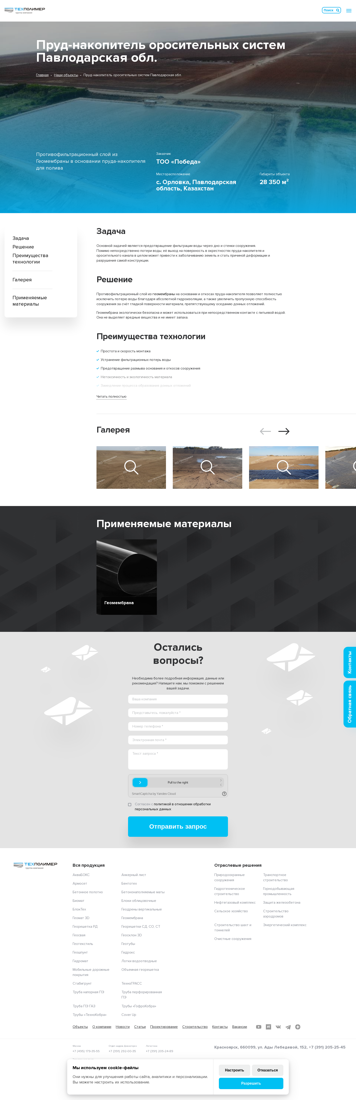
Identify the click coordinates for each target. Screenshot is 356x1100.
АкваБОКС (81, 875)
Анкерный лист (133, 875)
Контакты (220, 1027)
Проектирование (164, 1027)
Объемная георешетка (140, 969)
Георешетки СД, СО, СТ (140, 926)
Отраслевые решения (238, 865)
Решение (23, 247)
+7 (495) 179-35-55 (86, 1051)
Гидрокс (128, 952)
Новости (123, 1027)
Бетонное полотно (88, 892)
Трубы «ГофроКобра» (138, 1006)
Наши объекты (66, 75)
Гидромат (80, 961)
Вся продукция (89, 865)
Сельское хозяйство (231, 911)
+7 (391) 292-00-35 (122, 1051)
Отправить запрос (178, 826)
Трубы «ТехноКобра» (89, 1014)
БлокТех (79, 909)
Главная (42, 75)
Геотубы (128, 944)
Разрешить (251, 1083)
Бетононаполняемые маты (143, 892)
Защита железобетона (281, 902)
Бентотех (129, 883)
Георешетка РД (85, 926)
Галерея (22, 280)
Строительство (195, 1027)
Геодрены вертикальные (141, 909)
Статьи (140, 1027)
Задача (20, 238)
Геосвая (79, 935)
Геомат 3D (81, 918)
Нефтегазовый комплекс (235, 902)
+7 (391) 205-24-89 (159, 1051)
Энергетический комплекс (285, 925)
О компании (101, 1027)
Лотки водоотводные (139, 961)
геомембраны (164, 294)
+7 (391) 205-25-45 (327, 1047)
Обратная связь (350, 704)
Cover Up (128, 1014)
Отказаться (267, 1070)
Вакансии (239, 1027)
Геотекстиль (83, 944)
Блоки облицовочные (138, 900)
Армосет (80, 883)
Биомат (78, 900)
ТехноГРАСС (131, 983)
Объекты (80, 1027)
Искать (338, 10)
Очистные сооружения (232, 939)
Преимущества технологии (30, 259)
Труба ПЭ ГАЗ (84, 1006)
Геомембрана (132, 918)
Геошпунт (80, 952)
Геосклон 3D (131, 935)
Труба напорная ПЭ (88, 992)
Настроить (234, 1070)
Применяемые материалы (29, 301)
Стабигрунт (82, 983)
